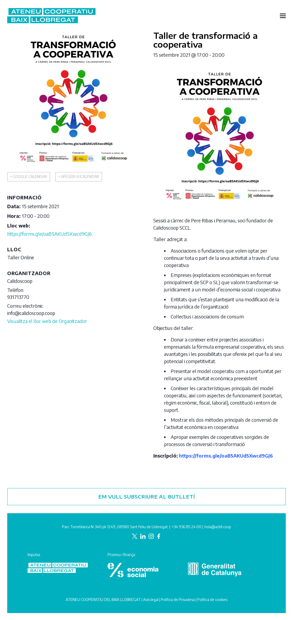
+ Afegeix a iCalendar (78, 176)
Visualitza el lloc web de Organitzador (47, 321)
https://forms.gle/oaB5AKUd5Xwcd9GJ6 (49, 234)
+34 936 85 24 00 (186, 526)
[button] (283, 15)
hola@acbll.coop (217, 526)
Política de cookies (212, 599)
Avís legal (150, 599)
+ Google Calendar (28, 176)
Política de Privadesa (178, 599)
